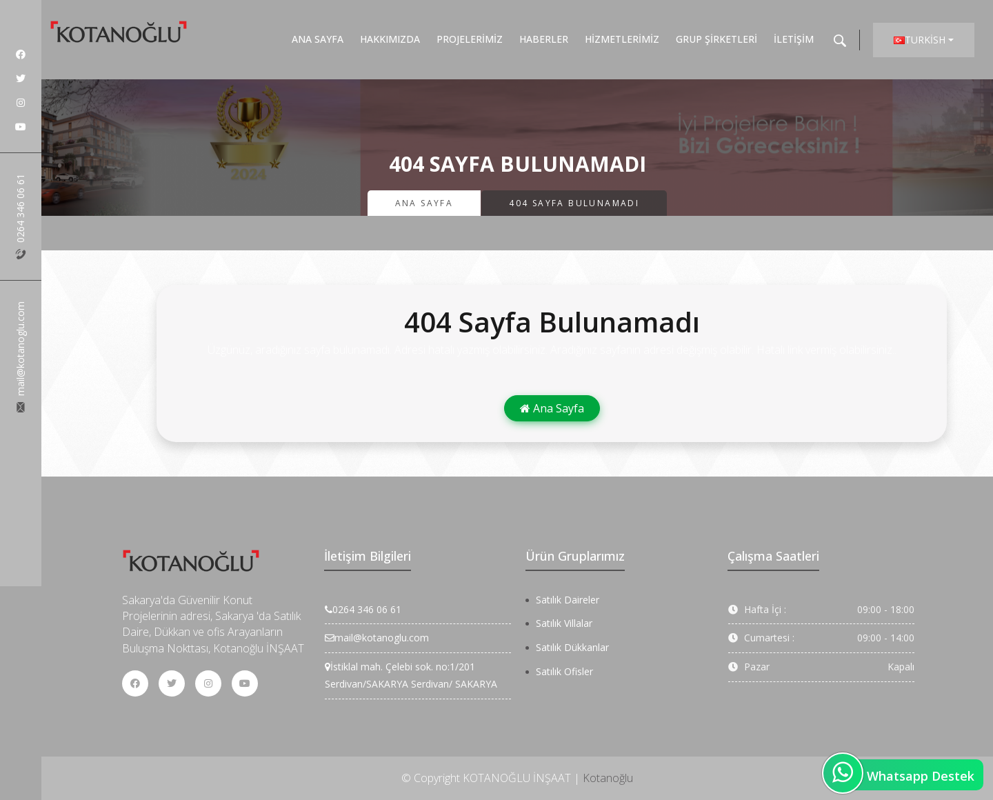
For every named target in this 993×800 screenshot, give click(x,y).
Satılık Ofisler (564, 671)
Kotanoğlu (608, 778)
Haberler (543, 39)
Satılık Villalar (564, 623)
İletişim (794, 39)
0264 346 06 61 (20, 216)
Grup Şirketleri (716, 39)
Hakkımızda (390, 39)
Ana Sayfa (317, 39)
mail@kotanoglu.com (20, 356)
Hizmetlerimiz (622, 39)
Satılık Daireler (567, 599)
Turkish (919, 39)
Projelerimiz (470, 39)
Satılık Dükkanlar (572, 647)
